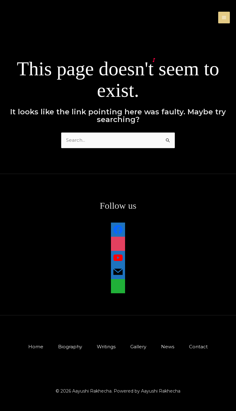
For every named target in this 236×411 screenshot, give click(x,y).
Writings (106, 347)
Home (35, 347)
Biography (70, 347)
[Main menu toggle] (224, 18)
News (167, 347)
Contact (198, 347)
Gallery (138, 347)
